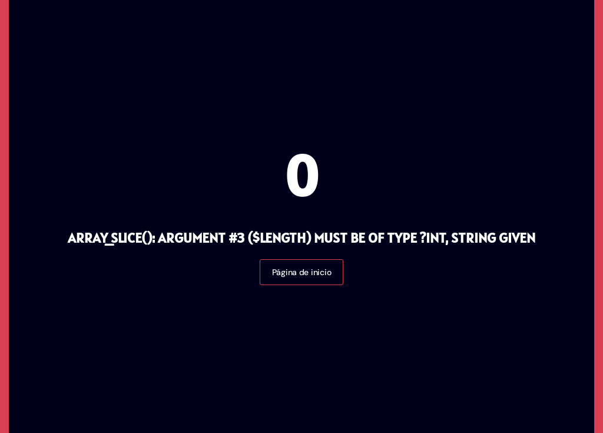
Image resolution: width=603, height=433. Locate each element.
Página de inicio (302, 272)
